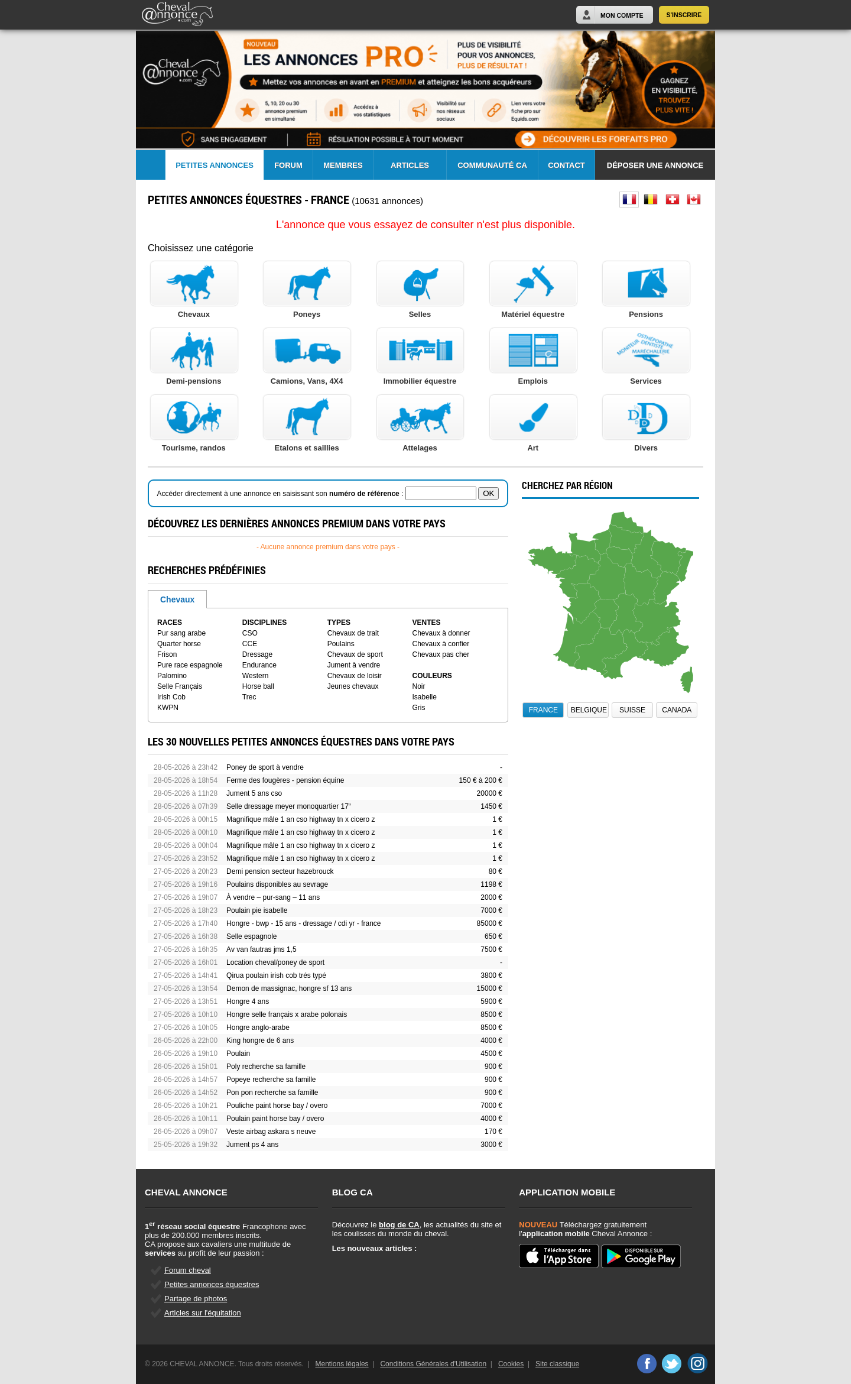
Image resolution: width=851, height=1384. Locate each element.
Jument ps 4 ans (252, 1144)
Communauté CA (492, 165)
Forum (288, 165)
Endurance (259, 665)
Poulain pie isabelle (256, 910)
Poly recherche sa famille (266, 1066)
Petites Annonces (215, 165)
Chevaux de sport (355, 654)
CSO (250, 633)
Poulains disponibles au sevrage (277, 884)
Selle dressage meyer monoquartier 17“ (288, 806)
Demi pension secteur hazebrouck (279, 871)
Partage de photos (195, 1298)
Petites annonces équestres (211, 1284)
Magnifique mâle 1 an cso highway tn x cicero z (300, 819)
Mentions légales (342, 1364)
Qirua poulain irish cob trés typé (276, 975)
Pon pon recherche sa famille (272, 1092)
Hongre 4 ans (247, 1001)
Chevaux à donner (441, 633)
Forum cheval (187, 1270)
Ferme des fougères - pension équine (285, 780)
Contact (566, 165)
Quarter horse (179, 644)
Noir (419, 686)
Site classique (557, 1364)
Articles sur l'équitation (202, 1312)
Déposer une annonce (655, 165)
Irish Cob (171, 697)
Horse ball (258, 686)
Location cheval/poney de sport (275, 962)
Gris (419, 708)
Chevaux (177, 599)
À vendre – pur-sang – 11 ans (273, 897)
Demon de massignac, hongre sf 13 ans (289, 988)
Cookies (511, 1364)
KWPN (167, 708)
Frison (167, 654)
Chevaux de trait (353, 633)
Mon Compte (621, 15)
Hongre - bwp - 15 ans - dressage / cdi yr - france (303, 923)
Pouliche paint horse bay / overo (276, 1105)
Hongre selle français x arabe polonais (286, 1014)
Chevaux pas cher (441, 654)
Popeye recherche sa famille (271, 1079)
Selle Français (179, 686)
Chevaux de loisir (354, 676)
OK (488, 493)
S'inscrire (684, 14)
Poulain (238, 1053)
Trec (249, 697)
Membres (342, 165)
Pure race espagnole (190, 665)
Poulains (341, 644)
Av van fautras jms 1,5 (261, 949)
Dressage (257, 654)
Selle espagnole (251, 936)
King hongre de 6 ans (260, 1040)
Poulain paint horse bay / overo (275, 1118)
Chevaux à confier (441, 644)
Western (255, 676)
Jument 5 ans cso (254, 793)
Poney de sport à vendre (265, 767)
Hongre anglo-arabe (258, 1027)
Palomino (172, 676)
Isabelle (424, 697)
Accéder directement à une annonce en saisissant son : (281, 494)
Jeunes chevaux (353, 686)
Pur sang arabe (181, 633)
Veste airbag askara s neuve (271, 1131)
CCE (249, 644)
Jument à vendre (353, 665)
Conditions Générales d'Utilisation (433, 1364)
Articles (410, 165)
